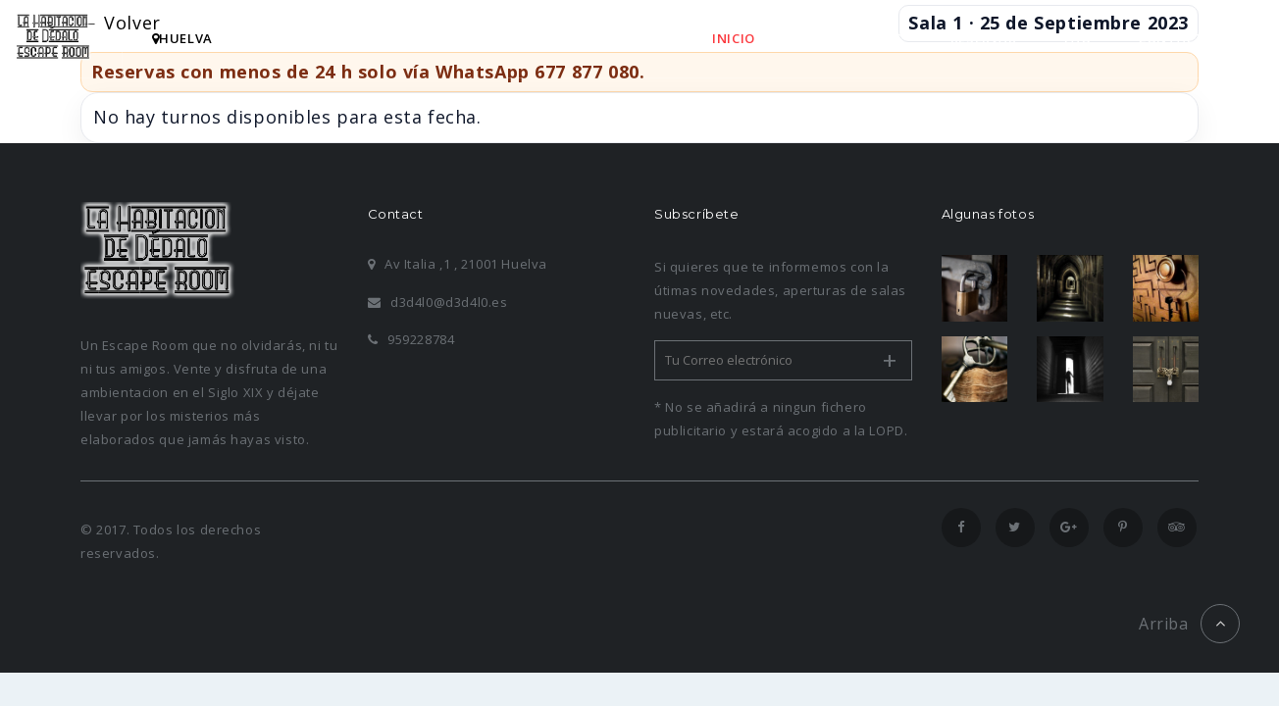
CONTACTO (1176, 38)
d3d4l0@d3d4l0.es (438, 302)
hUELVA (182, 38)
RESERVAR (983, 38)
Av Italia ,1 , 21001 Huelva (457, 264)
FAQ (1078, 38)
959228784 (411, 339)
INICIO (733, 38)
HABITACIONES (852, 38)
